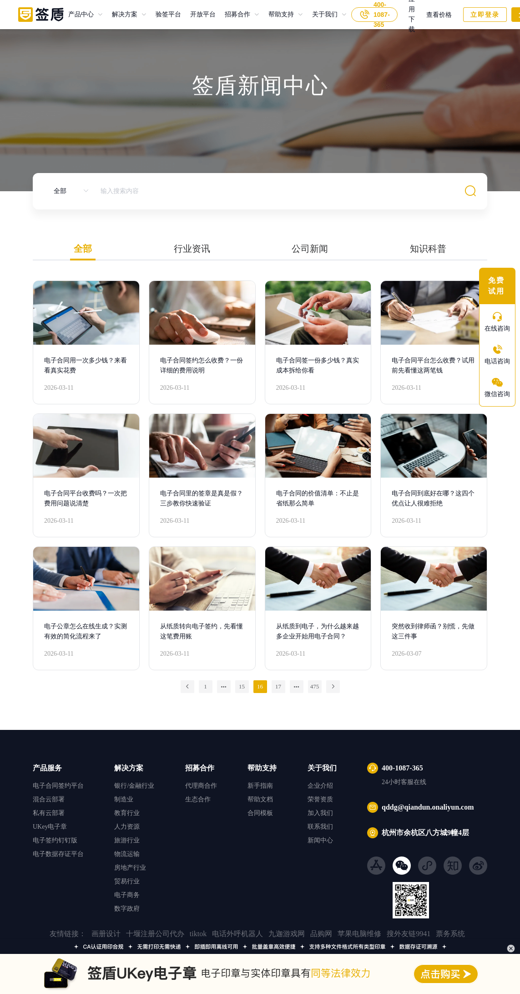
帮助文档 (260, 799)
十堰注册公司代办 (155, 934)
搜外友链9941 (408, 934)
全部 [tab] (83, 249)
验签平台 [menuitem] (168, 14)
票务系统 (450, 934)
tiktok (198, 934)
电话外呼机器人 (237, 934)
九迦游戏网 (286, 934)
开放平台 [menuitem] (203, 14)
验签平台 (164, 14)
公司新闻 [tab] (310, 249)
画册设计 (106, 934)
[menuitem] (85, 14)
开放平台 (198, 14)
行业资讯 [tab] (192, 249)
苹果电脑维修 (359, 934)
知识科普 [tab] (428, 249)
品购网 (321, 934)
